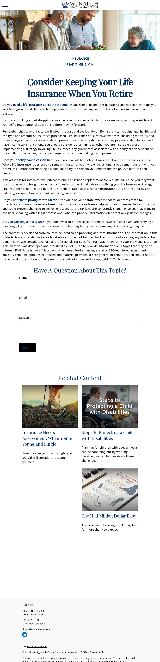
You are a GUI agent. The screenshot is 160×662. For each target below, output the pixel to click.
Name (23, 277)
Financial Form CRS (37, 646)
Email (23, 298)
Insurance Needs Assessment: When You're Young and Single (47, 438)
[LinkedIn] (24, 634)
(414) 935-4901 (38, 610)
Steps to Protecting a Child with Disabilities (108, 435)
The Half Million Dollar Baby (109, 516)
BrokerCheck (96, 652)
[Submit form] (27, 347)
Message (25, 318)
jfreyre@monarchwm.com (36, 629)
